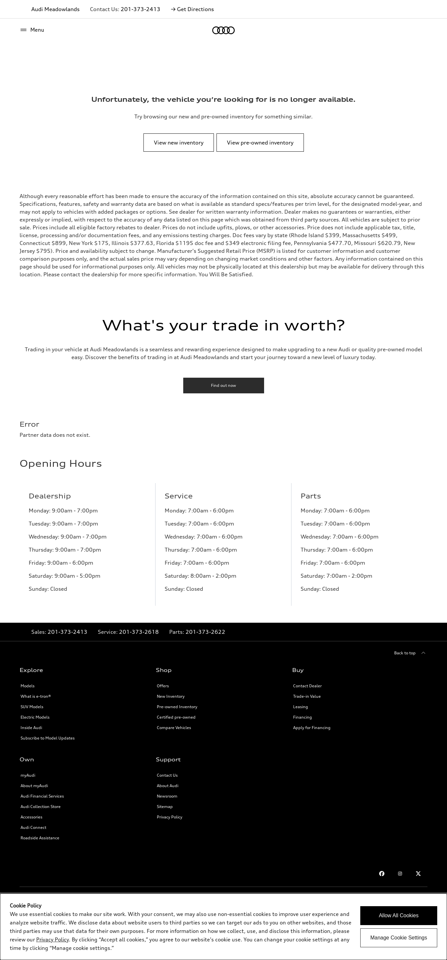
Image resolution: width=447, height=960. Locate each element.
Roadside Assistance (40, 837)
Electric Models (35, 717)
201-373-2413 (140, 9)
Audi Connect (33, 827)
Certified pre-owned (176, 717)
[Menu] (32, 30)
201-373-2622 (205, 632)
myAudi (28, 775)
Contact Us (167, 775)
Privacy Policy (169, 817)
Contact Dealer (307, 685)
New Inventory (171, 696)
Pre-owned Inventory (177, 706)
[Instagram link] (400, 873)
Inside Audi (31, 727)
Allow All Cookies (399, 915)
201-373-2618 (139, 632)
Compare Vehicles (174, 727)
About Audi (167, 785)
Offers (163, 685)
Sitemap (165, 806)
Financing (302, 717)
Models (28, 685)
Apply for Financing (312, 727)
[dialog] (223, 926)
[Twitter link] (418, 873)
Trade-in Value (307, 696)
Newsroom (167, 796)
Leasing (300, 706)
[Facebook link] (382, 873)
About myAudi (34, 785)
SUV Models (32, 706)
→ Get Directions (192, 9)
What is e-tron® (36, 696)
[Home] (223, 30)
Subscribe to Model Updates (48, 738)
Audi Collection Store (41, 806)
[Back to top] (410, 653)
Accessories (31, 817)
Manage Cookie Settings (398, 937)
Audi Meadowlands (55, 9)
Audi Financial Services (42, 796)
